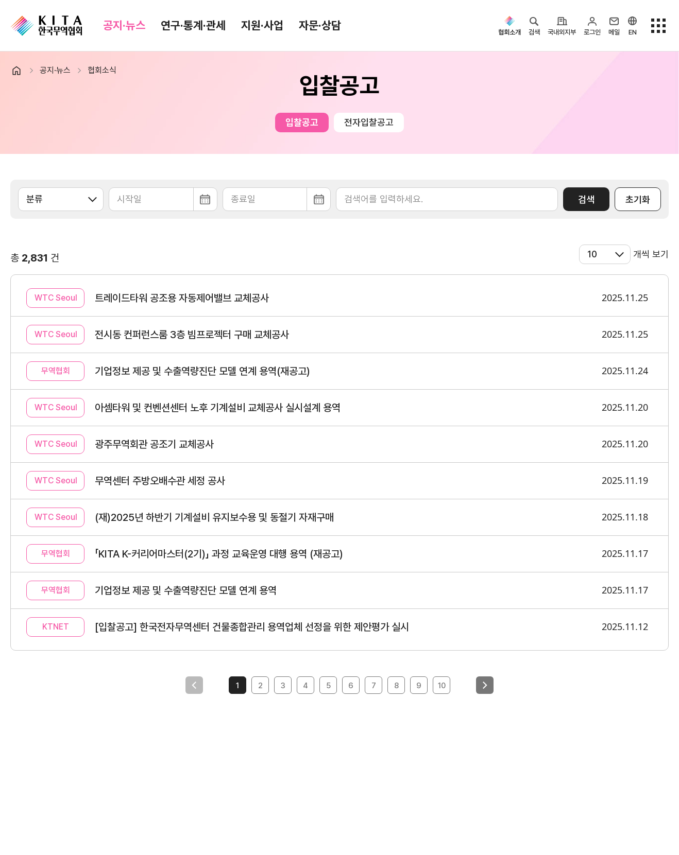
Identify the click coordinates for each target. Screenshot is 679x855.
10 (442, 685)
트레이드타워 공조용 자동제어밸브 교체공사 (182, 298)
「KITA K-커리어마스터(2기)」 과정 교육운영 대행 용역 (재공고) (219, 554)
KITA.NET (46, 25)
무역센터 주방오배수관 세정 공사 (160, 481)
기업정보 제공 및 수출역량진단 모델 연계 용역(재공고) (202, 371)
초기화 (637, 199)
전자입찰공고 (369, 122)
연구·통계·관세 (193, 25)
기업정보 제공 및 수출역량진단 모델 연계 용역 (186, 590)
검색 (586, 199)
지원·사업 (262, 25)
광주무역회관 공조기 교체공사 (154, 444)
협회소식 (102, 70)
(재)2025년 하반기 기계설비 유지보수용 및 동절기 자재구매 (214, 517)
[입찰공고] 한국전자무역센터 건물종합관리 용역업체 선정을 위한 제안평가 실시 (252, 627)
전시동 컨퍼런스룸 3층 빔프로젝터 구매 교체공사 (192, 334)
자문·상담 (320, 25)
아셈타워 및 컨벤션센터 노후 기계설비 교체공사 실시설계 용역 (218, 408)
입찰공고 (301, 122)
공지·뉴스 (124, 25)
